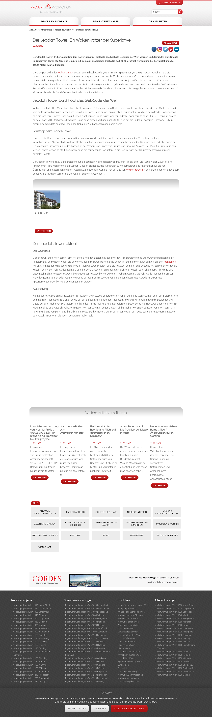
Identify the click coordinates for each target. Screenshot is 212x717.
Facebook (154, 49)
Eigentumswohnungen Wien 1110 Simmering (86, 638)
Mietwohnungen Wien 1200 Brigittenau (175, 665)
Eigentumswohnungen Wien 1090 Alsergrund (86, 631)
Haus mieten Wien (126, 645)
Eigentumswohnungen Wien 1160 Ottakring (85, 658)
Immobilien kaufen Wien (129, 651)
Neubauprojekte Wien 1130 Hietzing (29, 645)
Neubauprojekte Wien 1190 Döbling (29, 668)
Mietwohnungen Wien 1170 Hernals (173, 655)
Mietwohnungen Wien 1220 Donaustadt (175, 671)
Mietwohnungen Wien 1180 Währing (174, 658)
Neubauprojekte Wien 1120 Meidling (30, 641)
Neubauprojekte (21, 600)
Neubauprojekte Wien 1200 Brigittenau (31, 671)
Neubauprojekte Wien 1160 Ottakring (30, 658)
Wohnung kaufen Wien (128, 622)
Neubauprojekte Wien (128, 618)
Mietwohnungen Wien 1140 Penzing (173, 641)
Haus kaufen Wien (126, 641)
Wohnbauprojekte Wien (128, 681)
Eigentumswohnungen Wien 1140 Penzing (85, 648)
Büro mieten (123, 668)
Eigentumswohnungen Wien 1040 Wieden (84, 615)
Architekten (170, 261)
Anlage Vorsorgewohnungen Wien (133, 605)
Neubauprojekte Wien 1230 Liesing (29, 681)
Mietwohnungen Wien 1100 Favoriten (174, 635)
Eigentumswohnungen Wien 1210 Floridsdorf (86, 675)
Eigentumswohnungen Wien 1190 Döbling (84, 668)
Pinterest (170, 49)
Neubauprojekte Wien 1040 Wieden (29, 615)
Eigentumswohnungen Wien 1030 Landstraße (86, 612)
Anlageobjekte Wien (127, 608)
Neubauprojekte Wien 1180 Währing (29, 665)
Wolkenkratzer (65, 72)
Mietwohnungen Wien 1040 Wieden (173, 615)
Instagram (159, 49)
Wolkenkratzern (134, 169)
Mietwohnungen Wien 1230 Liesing (173, 675)
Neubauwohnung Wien (128, 678)
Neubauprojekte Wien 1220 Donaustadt (31, 678)
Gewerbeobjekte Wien (128, 631)
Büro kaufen (123, 665)
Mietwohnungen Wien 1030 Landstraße (175, 612)
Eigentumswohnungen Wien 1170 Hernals (85, 661)
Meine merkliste (171, 2)
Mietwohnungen (165, 600)
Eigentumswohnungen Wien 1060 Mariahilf (85, 622)
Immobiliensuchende (54, 21)
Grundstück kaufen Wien (129, 635)
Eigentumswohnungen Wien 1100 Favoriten (85, 635)
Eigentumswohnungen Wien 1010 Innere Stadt (86, 605)
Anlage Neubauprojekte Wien (131, 612)
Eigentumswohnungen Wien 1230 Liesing (84, 681)
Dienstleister (158, 21)
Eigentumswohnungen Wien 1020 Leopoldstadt (87, 608)
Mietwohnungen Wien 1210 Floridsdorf (175, 668)
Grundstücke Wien (126, 638)
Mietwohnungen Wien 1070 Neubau (173, 625)
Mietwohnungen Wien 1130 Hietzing (173, 638)
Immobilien (123, 600)
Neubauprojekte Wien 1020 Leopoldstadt (32, 608)
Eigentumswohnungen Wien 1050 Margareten (86, 618)
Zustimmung (85, 701)
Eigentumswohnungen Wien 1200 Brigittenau (86, 671)
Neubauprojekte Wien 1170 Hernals (29, 661)
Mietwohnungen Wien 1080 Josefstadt (175, 628)
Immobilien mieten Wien (129, 655)
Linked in (176, 49)
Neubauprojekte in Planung (130, 615)
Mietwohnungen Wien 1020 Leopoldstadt (176, 608)
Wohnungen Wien (126, 628)
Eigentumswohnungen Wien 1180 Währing (85, 665)
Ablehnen (100, 708)
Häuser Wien (124, 648)
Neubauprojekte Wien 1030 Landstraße (31, 612)
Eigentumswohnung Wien (130, 661)
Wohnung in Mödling (127, 671)
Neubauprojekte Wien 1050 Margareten (31, 618)
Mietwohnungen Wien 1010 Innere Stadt (175, 605)
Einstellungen (77, 708)
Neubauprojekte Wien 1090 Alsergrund (31, 631)
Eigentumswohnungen (78, 600)
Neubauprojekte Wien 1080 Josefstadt (31, 628)
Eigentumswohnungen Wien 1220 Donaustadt (86, 678)
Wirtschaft (45, 30)
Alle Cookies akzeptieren (129, 708)
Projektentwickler (106, 21)
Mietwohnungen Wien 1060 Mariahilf (174, 622)
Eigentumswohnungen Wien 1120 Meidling (85, 641)
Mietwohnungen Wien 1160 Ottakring (174, 651)
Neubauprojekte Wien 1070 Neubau (29, 625)
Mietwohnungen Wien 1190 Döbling (173, 661)
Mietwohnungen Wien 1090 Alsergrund (175, 631)
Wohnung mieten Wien (128, 625)
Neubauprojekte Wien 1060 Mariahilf (30, 622)
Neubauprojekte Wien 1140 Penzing (29, 648)
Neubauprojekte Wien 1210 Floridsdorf (31, 675)
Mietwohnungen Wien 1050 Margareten (175, 618)
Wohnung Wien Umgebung (130, 675)
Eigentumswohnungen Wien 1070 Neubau (85, 625)
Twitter (165, 49)
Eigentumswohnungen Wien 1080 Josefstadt (86, 628)
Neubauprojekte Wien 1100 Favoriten (30, 635)
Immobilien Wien (125, 658)
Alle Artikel (34, 30)
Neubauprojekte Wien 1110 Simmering (31, 638)
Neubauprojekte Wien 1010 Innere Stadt (31, 605)
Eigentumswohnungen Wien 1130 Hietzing (85, 645)
